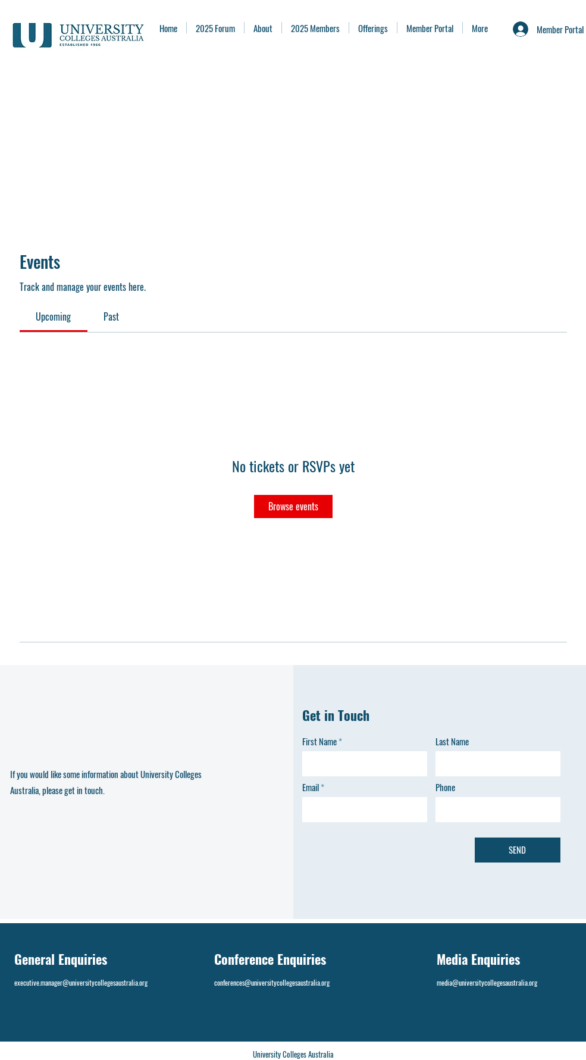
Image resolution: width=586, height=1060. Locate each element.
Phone (445, 787)
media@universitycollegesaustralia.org (487, 982)
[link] (53, 316)
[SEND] (517, 850)
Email (310, 787)
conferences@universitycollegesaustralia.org (272, 982)
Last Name (452, 741)
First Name (319, 741)
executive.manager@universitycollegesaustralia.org (81, 982)
